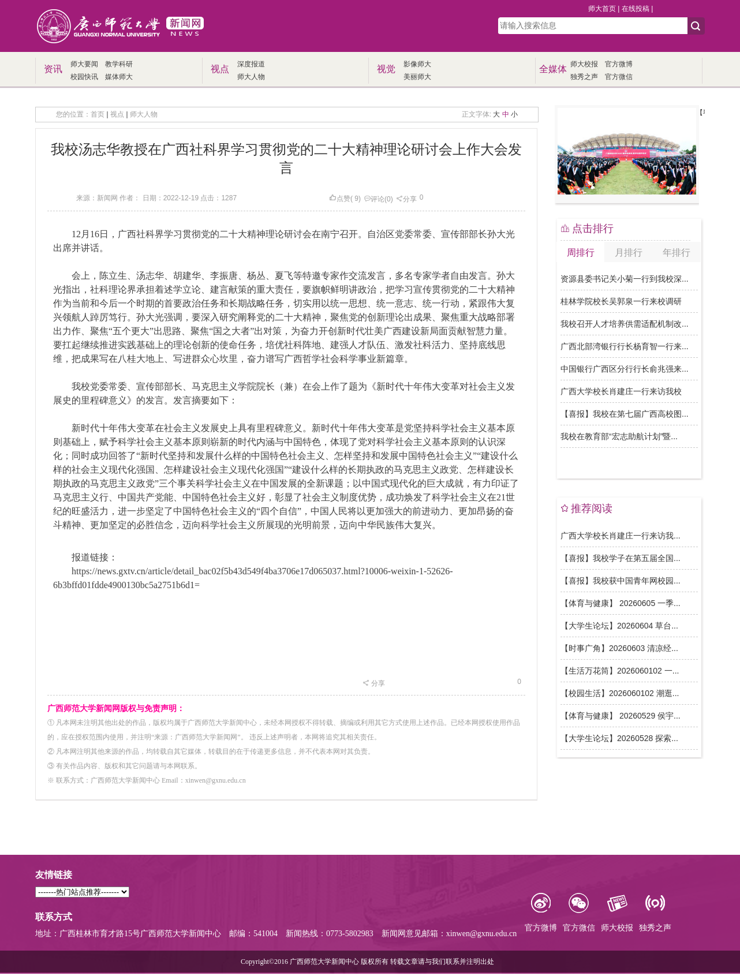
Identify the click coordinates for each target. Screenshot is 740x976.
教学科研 (119, 64)
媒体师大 (119, 77)
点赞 (339, 199)
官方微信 (619, 77)
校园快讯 (84, 77)
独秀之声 (584, 77)
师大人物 (251, 77)
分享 (406, 199)
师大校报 (584, 64)
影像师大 (417, 64)
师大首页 (602, 9)
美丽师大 (417, 77)
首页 (97, 114)
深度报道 (251, 64)
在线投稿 (635, 9)
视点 (117, 114)
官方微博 (619, 64)
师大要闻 (84, 64)
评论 (374, 199)
